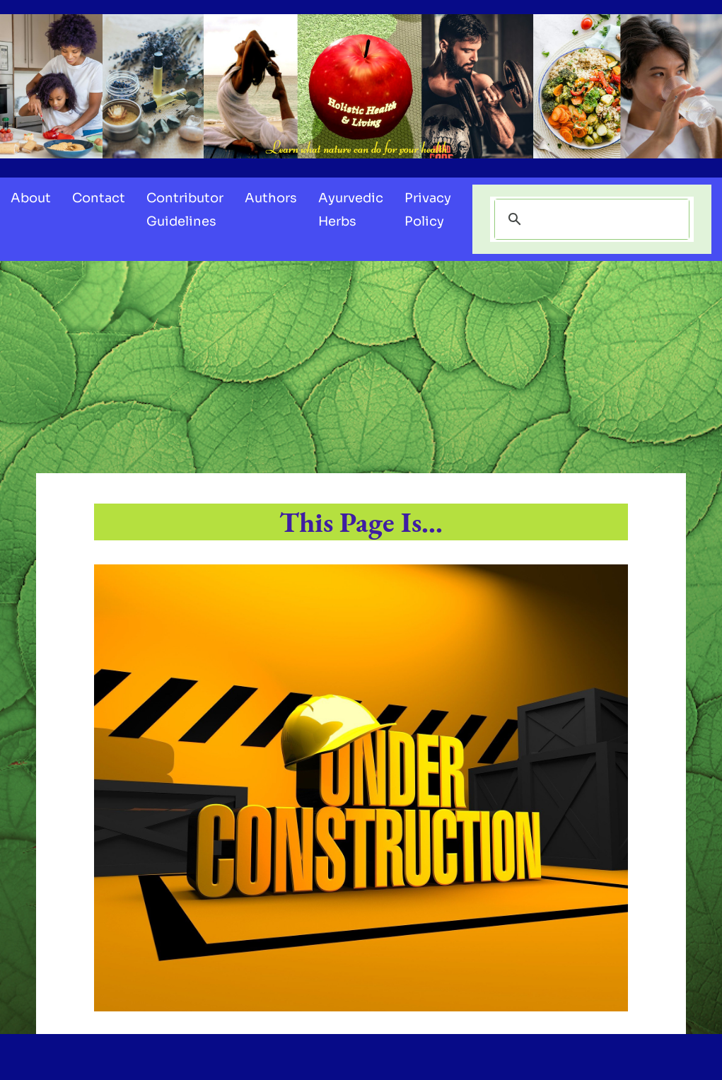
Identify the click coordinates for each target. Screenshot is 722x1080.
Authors (271, 198)
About (31, 198)
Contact (98, 198)
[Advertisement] (361, 367)
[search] (590, 219)
